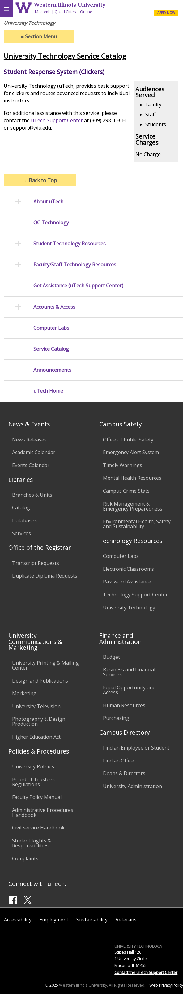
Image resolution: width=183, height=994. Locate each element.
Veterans (126, 919)
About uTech (48, 202)
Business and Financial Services (129, 672)
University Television (36, 706)
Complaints (25, 858)
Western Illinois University (69, 4)
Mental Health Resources (132, 477)
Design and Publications (40, 680)
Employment (53, 919)
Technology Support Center (135, 594)
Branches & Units (32, 494)
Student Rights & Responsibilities (31, 843)
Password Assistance (127, 581)
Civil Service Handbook (38, 827)
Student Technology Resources (69, 244)
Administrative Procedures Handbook (42, 812)
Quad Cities (65, 12)
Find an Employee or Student (136, 747)
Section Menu (39, 36)
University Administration (132, 786)
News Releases (29, 439)
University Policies (33, 766)
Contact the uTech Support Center (145, 972)
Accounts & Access (54, 307)
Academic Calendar (33, 452)
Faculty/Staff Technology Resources (74, 265)
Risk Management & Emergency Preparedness (132, 506)
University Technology (129, 607)
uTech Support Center (57, 120)
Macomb (43, 12)
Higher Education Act (36, 736)
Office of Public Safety (128, 439)
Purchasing (116, 718)
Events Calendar (30, 465)
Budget (111, 657)
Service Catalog (51, 349)
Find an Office (118, 760)
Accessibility (18, 919)
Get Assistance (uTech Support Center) (78, 286)
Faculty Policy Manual (37, 797)
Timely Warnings (122, 465)
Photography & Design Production (38, 721)
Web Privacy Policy (166, 985)
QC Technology (51, 223)
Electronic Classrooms (128, 569)
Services (21, 533)
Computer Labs (51, 328)
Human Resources (124, 705)
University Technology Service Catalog (65, 56)
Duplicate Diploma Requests (44, 575)
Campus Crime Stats (126, 490)
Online (86, 12)
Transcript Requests (35, 563)
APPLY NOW (166, 12)
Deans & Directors (124, 773)
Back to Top (40, 180)
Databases (24, 520)
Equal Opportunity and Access (129, 690)
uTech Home (48, 391)
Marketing (24, 693)
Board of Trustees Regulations (33, 782)
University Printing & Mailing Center (45, 665)
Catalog (21, 507)
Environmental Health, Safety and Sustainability (137, 524)
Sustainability (92, 919)
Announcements (52, 370)
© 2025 (51, 985)
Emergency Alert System (131, 452)
